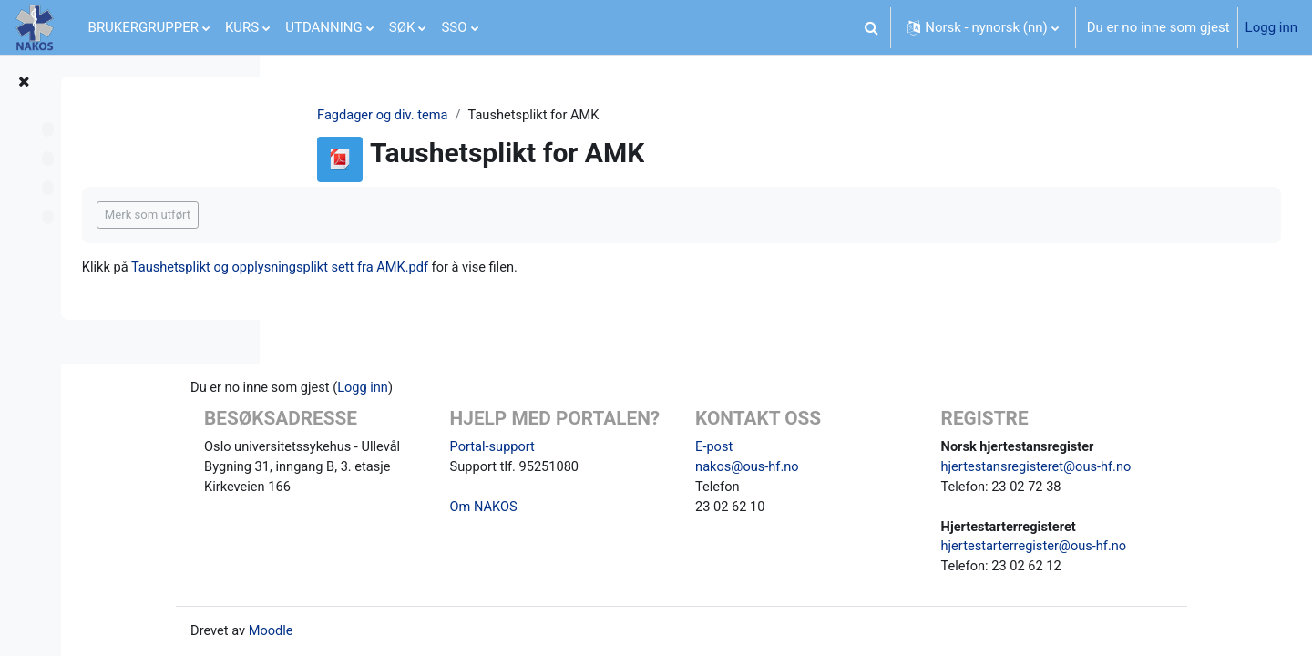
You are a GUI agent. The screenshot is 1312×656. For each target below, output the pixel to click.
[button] (871, 27)
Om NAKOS (585, 527)
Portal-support (594, 465)
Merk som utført (361, 215)
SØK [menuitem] (402, 27)
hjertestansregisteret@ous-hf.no (1117, 464)
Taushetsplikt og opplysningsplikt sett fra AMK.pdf (498, 268)
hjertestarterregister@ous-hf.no (1115, 546)
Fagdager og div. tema (474, 116)
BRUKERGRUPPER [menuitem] (143, 27)
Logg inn (1271, 27)
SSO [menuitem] (453, 27)
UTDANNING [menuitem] (324, 27)
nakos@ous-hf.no (838, 464)
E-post (804, 443)
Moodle (384, 631)
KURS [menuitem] (242, 27)
